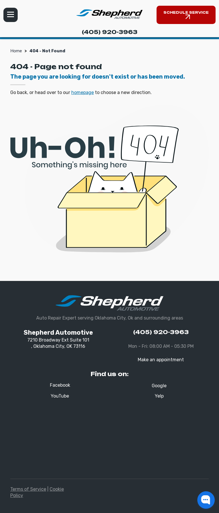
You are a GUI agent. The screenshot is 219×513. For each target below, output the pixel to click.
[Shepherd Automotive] (109, 14)
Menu (10, 15)
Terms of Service (28, 489)
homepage (82, 92)
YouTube (60, 396)
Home (16, 50)
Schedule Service (186, 12)
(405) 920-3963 (109, 32)
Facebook (60, 385)
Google (159, 385)
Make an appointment (161, 359)
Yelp (159, 396)
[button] (206, 500)
